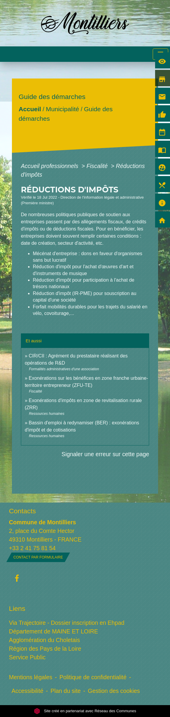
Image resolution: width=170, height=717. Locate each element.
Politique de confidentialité (92, 677)
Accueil (29, 109)
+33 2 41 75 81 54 (32, 548)
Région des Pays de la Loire (45, 648)
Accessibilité (28, 691)
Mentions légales (30, 677)
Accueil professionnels (50, 166)
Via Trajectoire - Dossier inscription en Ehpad (66, 622)
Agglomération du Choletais (44, 640)
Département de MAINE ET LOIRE (53, 631)
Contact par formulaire (38, 557)
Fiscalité (97, 166)
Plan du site (65, 691)
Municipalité (62, 109)
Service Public (27, 657)
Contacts (22, 511)
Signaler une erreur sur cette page (105, 454)
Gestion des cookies (114, 691)
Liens (17, 608)
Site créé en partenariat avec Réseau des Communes (85, 711)
